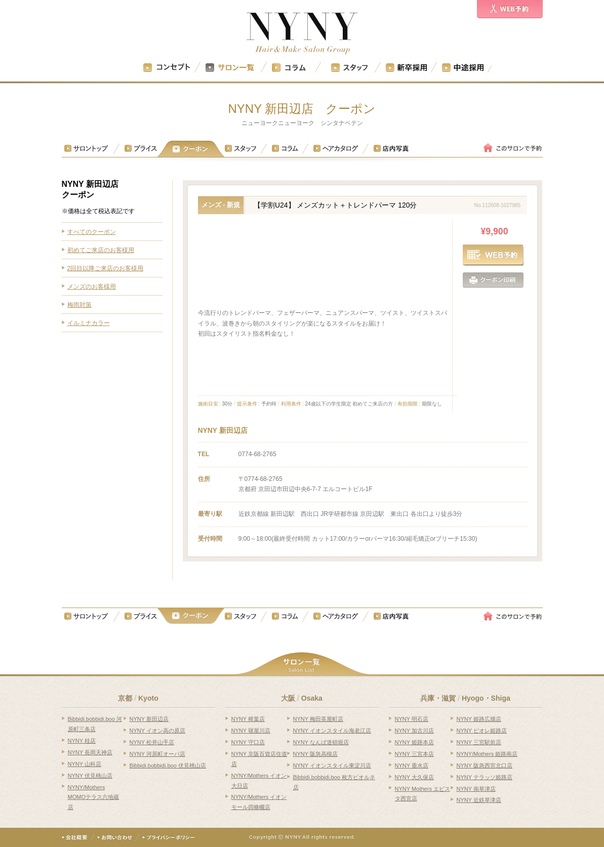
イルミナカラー (88, 323)
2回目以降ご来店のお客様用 (105, 268)
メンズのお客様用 (91, 286)
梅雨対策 (79, 304)
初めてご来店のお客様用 (100, 250)
